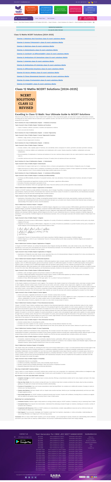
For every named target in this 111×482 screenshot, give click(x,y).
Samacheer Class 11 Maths (75, 459)
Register (83, 2)
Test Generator (22, 18)
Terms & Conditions (91, 440)
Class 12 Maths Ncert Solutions (23, 204)
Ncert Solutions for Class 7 (57, 438)
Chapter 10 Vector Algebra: (39, 280)
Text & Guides (51, 18)
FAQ (91, 446)
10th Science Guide (40, 470)
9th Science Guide (40, 468)
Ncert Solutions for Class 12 (57, 447)
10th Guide (40, 444)
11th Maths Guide (40, 459)
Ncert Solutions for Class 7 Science (57, 464)
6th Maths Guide (40, 449)
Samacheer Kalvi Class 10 (75, 444)
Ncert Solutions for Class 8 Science (57, 466)
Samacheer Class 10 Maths (76, 457)
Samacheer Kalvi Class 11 (75, 446)
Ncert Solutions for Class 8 (57, 440)
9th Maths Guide (40, 455)
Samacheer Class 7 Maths (75, 451)
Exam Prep (42, 18)
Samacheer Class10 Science (75, 470)
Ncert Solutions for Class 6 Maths (57, 449)
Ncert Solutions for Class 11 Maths (57, 459)
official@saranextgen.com (25, 437)
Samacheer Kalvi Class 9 (75, 442)
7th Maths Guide (40, 451)
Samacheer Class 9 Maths (75, 455)
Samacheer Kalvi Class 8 (75, 440)
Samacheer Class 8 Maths (75, 453)
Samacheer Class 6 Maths (75, 449)
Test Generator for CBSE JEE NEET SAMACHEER (59, 434)
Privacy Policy (91, 439)
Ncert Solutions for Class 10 (57, 444)
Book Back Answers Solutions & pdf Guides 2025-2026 (33, 22)
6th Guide (40, 436)
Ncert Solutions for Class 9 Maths (57, 455)
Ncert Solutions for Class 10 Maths (57, 457)
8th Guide (40, 440)
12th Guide (40, 447)
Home (36, 18)
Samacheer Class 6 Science (75, 462)
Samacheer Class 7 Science (75, 464)
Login (78, 2)
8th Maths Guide (40, 453)
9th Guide (40, 442)
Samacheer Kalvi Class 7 (75, 438)
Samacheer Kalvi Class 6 (75, 436)
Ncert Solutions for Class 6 (57, 436)
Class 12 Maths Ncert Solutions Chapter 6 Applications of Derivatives (33, 187)
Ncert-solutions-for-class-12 (65, 22)
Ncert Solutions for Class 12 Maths (57, 460)
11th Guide (40, 446)
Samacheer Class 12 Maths (76, 460)
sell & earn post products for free (89, 18)
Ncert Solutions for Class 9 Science (57, 468)
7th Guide (40, 438)
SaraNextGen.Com (30, 474)
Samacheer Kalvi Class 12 (75, 447)
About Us (91, 437)
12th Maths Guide (40, 460)
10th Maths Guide (40, 457)
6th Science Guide (40, 462)
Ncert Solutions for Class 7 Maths (57, 451)
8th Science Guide (40, 466)
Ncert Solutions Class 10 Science (57, 470)
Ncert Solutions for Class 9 (57, 442)
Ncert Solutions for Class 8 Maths (57, 453)
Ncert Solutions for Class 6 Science (57, 462)
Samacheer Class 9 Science (75, 468)
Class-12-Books (52, 22)
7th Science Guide (40, 464)
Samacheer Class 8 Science (75, 466)
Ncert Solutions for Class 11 (57, 446)
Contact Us (91, 448)
